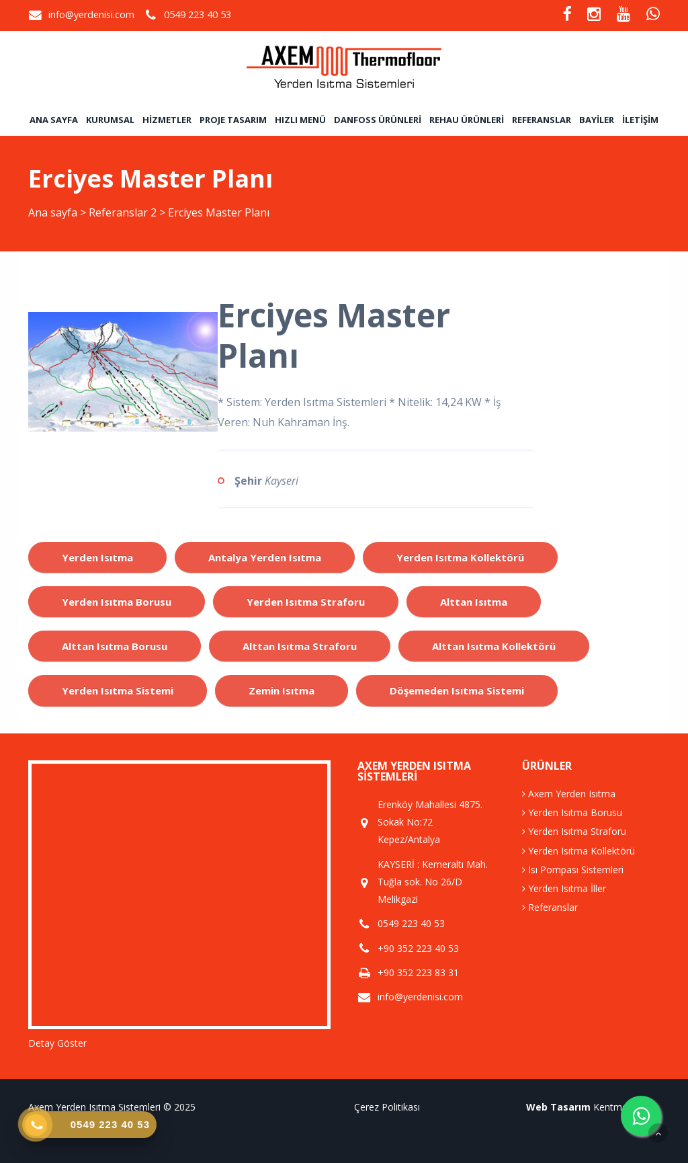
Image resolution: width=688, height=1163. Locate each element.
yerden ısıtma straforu (306, 601)
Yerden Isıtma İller (564, 888)
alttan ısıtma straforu (300, 646)
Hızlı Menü (300, 120)
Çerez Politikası (387, 1106)
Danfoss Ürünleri (377, 120)
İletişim (640, 120)
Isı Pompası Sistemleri (573, 869)
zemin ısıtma (281, 690)
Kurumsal (110, 120)
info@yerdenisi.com (91, 14)
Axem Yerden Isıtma (568, 793)
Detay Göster (57, 1043)
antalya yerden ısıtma (264, 557)
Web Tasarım (558, 1106)
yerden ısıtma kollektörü (460, 557)
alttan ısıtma (473, 601)
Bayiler (596, 120)
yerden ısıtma (97, 557)
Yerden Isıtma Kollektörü (578, 850)
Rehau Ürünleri (466, 120)
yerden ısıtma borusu (116, 601)
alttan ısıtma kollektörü (494, 646)
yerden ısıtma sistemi (117, 690)
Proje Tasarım (233, 120)
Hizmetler (166, 120)
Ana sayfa (54, 120)
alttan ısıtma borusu (114, 646)
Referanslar (541, 120)
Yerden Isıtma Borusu (572, 812)
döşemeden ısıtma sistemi (457, 690)
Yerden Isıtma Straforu (574, 831)
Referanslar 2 (123, 212)
